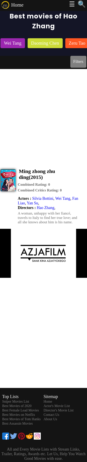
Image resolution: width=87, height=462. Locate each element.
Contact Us (51, 415)
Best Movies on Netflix (18, 415)
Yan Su (32, 203)
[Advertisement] (43, 114)
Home (17, 5)
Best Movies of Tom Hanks (21, 419)
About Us (50, 419)
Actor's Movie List (57, 406)
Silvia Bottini (42, 198)
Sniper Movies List (15, 401)
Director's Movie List (59, 410)
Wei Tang (62, 198)
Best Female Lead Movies (20, 410)
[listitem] (12, 43)
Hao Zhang (45, 208)
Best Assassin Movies (17, 423)
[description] (34, 184)
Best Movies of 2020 (17, 406)
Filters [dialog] (78, 61)
